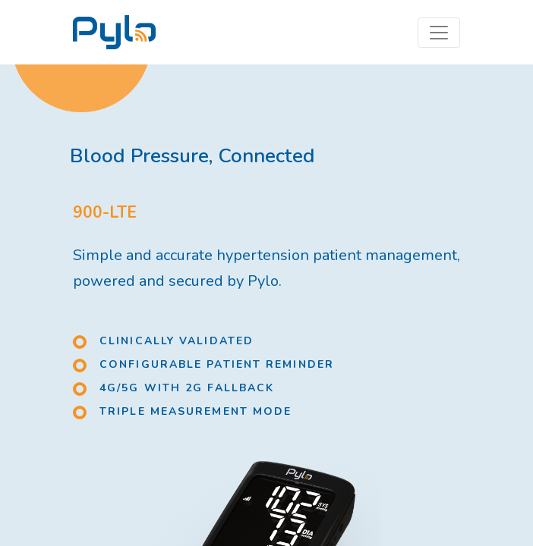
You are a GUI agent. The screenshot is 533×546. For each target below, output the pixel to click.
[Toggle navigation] (439, 32)
